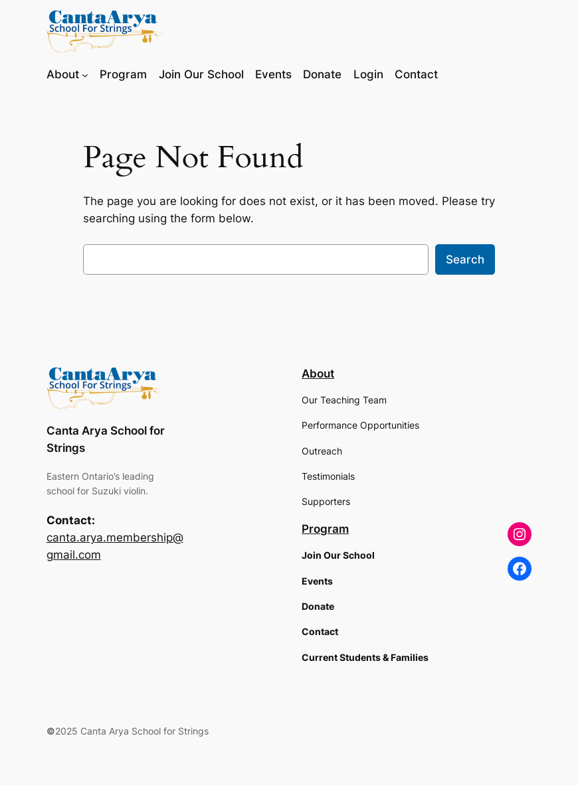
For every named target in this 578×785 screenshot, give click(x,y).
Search (465, 259)
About (318, 373)
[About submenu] (85, 74)
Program (325, 528)
